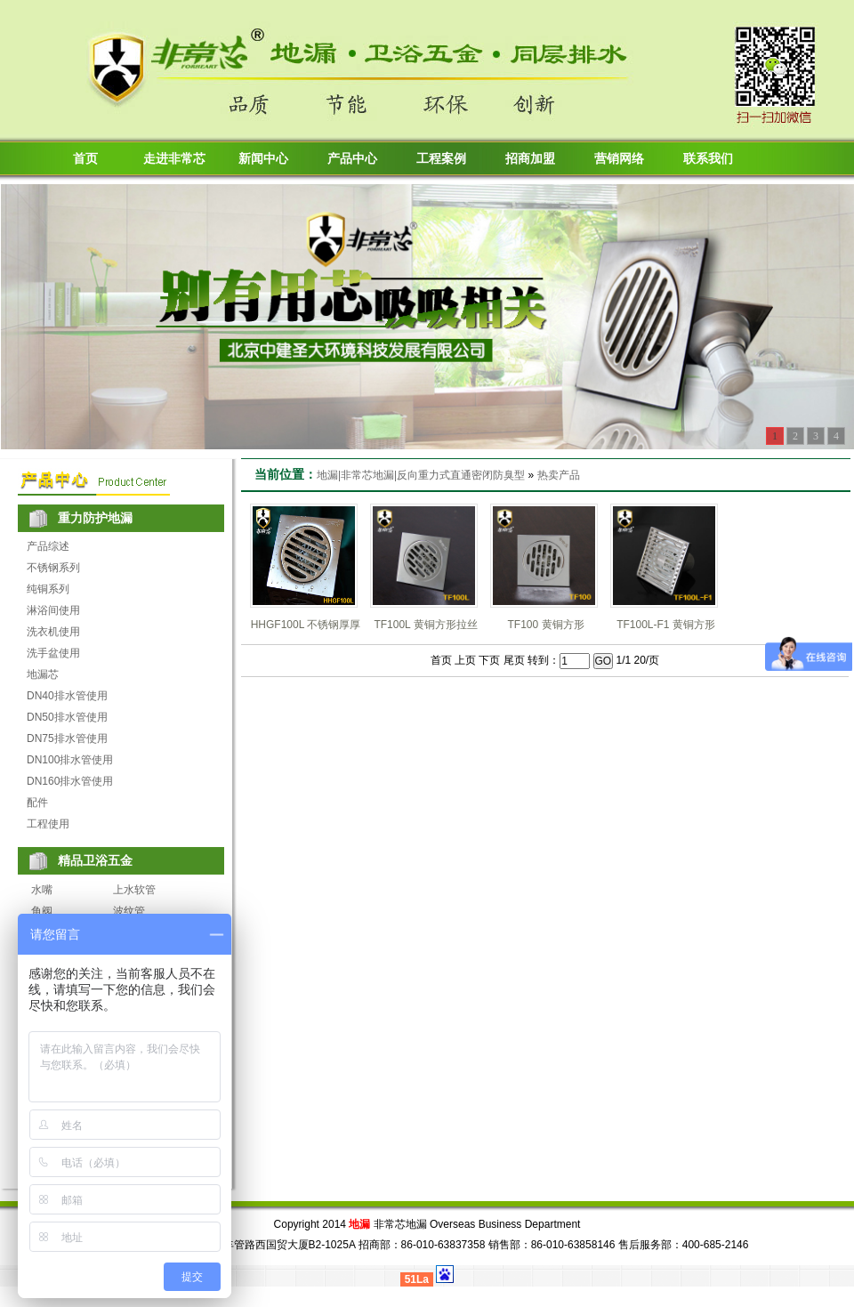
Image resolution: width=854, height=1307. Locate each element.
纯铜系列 (48, 589)
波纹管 (129, 911)
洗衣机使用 (53, 631)
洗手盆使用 (53, 653)
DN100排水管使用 (70, 760)
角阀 (41, 911)
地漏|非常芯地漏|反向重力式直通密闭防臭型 (421, 475)
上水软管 (134, 889)
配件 (37, 802)
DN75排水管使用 (67, 738)
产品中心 (352, 158)
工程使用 (48, 824)
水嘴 (41, 889)
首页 (85, 158)
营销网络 (619, 158)
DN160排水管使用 (70, 781)
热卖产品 (558, 475)
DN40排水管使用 (67, 696)
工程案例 (441, 158)
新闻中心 (263, 158)
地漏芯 (43, 674)
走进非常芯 (174, 158)
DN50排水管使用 (67, 717)
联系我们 (708, 158)
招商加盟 (530, 158)
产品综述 (48, 546)
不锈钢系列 (53, 567)
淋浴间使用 (53, 610)
